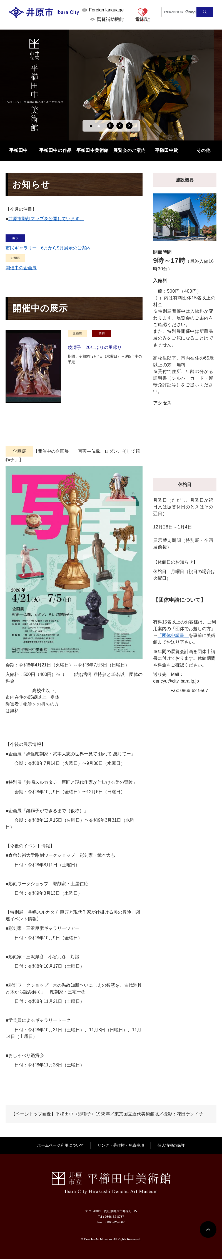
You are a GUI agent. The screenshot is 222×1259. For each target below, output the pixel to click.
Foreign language (106, 10)
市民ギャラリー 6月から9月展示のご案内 (48, 248)
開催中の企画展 (21, 267)
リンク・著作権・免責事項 (121, 1145)
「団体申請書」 (173, 635)
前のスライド (119, 125)
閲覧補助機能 (110, 19)
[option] (111, 85)
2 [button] (99, 126)
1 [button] (91, 126)
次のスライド (129, 125)
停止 (110, 125)
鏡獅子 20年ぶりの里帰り (95, 347)
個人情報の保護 (171, 1145)
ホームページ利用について (60, 1145)
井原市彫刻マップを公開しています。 (46, 218)
